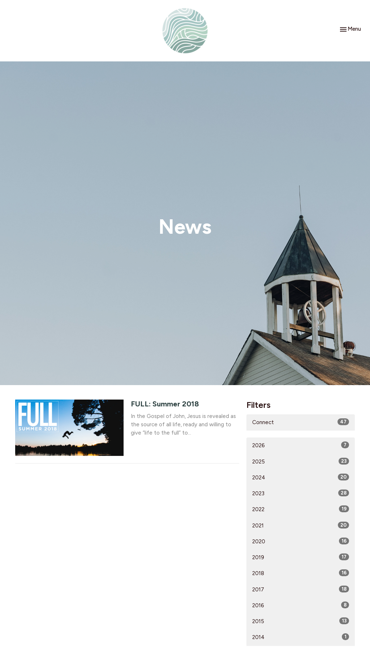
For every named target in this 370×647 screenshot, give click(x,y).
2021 (300, 525)
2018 (300, 573)
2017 (300, 589)
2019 (300, 557)
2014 (300, 636)
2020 (300, 541)
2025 (300, 461)
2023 (300, 493)
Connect (300, 422)
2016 (300, 605)
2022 (300, 509)
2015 (300, 621)
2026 (300, 445)
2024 (300, 477)
